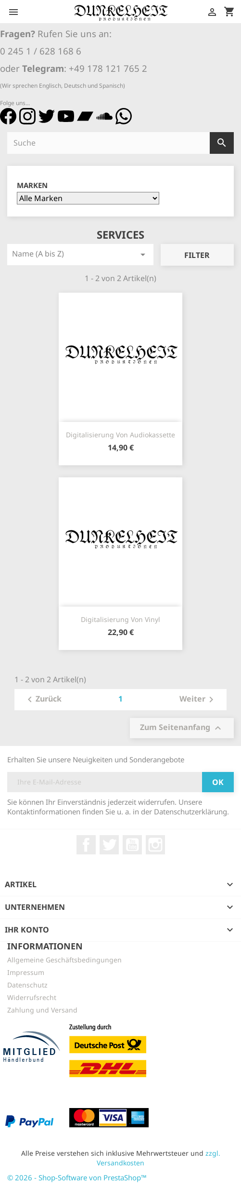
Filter (197, 255)
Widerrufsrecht (31, 997)
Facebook (86, 844)
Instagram (155, 844)
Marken (32, 185)
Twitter (109, 844)
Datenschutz (27, 984)
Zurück (43, 699)
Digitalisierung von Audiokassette (120, 434)
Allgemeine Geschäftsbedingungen (64, 959)
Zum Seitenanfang (182, 728)
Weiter (198, 699)
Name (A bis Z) (80, 254)
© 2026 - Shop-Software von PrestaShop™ (77, 1177)
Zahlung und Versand (42, 1009)
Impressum (25, 972)
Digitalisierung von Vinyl (120, 619)
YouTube (132, 844)
